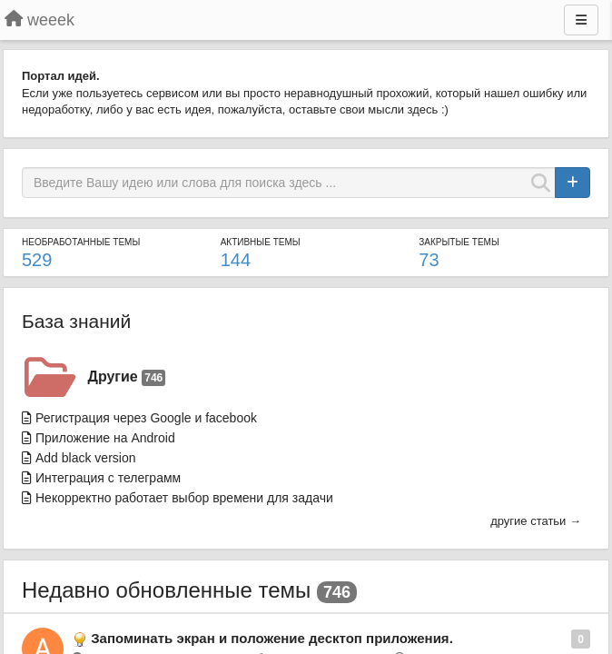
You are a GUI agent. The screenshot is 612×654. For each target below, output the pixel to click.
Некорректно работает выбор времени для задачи (184, 497)
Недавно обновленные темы (166, 590)
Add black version (85, 458)
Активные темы (261, 242)
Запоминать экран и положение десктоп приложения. (272, 638)
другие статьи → (535, 521)
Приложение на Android (105, 438)
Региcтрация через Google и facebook (146, 418)
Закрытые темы (458, 242)
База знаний (76, 321)
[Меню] (581, 20)
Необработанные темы (81, 242)
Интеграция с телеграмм (108, 478)
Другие (127, 377)
